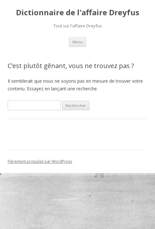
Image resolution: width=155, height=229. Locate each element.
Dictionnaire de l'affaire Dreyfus (77, 12)
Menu (77, 41)
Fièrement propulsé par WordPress (40, 161)
